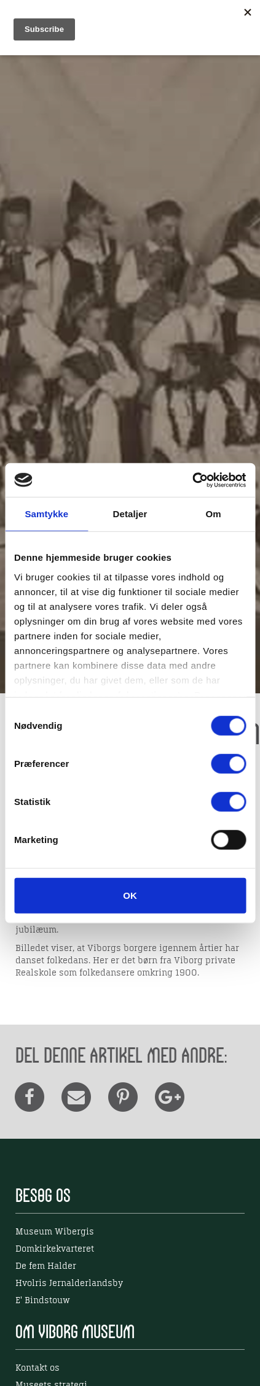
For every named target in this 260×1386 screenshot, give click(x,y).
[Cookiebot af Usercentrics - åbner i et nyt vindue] (192, 480)
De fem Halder (45, 1266)
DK (176, 19)
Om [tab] (213, 514)
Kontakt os (37, 1368)
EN (201, 19)
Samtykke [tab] (46, 514)
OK (130, 895)
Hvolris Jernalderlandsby (69, 1283)
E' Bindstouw (42, 1300)
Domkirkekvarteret (54, 1249)
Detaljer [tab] (130, 514)
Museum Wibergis (54, 1232)
